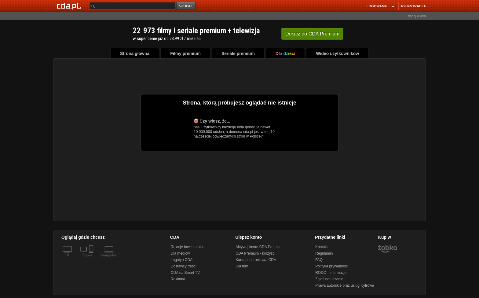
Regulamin (324, 253)
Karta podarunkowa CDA (256, 260)
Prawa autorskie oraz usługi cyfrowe (344, 285)
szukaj (186, 6)
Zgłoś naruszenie (329, 279)
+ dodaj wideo (415, 16)
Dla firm (242, 266)
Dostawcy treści (183, 266)
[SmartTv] (91, 259)
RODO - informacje (330, 272)
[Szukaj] (132, 6)
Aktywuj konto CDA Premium (259, 247)
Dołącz (312, 33)
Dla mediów (180, 253)
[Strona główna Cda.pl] (69, 6)
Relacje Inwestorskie (187, 247)
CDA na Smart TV (185, 272)
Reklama (178, 279)
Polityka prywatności (332, 266)
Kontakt (321, 247)
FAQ (319, 260)
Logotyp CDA (181, 260)
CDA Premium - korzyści (255, 253)
